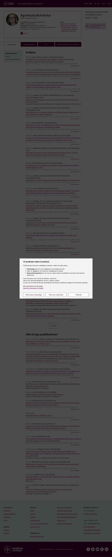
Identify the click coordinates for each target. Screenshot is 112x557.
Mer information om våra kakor (33, 286)
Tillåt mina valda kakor (56, 295)
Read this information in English (33, 288)
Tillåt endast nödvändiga (33, 295)
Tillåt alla (78, 295)
